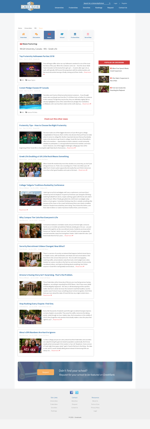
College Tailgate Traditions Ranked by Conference (41, 185)
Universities (59, 7)
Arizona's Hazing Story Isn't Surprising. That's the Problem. (46, 274)
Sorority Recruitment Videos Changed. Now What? (42, 246)
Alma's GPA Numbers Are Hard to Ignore (37, 332)
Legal (95, 411)
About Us (95, 401)
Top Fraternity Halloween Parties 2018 (36, 56)
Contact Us (123, 7)
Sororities (86, 7)
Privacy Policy (95, 407)
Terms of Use (95, 404)
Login (115, 3)
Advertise (75, 401)
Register (124, 3)
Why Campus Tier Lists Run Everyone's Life (38, 217)
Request (111, 7)
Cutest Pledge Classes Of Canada (34, 87)
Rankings (98, 7)
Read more (87, 104)
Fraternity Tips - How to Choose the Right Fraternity (42, 125)
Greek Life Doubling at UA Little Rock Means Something (44, 156)
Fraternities (73, 7)
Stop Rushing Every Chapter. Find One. (36, 303)
